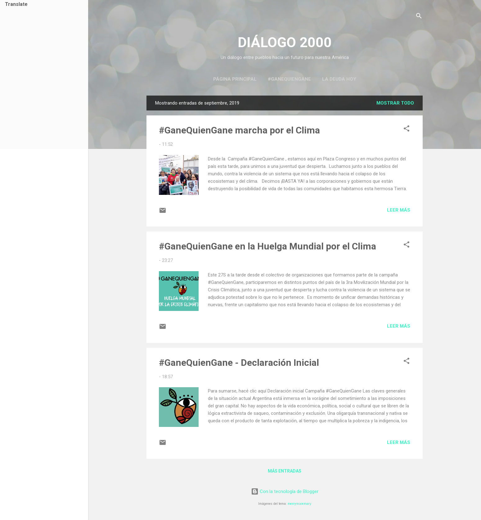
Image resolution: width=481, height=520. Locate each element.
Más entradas (284, 470)
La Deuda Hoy (339, 79)
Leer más (398, 210)
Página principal (235, 79)
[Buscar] (419, 16)
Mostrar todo (395, 103)
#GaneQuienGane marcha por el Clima (239, 130)
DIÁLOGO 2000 (285, 42)
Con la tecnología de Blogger (284, 491)
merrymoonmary (299, 504)
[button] (406, 129)
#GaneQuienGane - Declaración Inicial (239, 362)
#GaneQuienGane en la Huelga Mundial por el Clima (267, 246)
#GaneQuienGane (289, 79)
